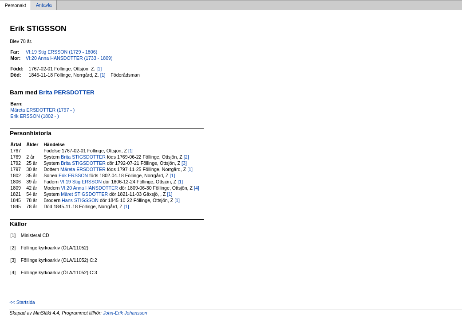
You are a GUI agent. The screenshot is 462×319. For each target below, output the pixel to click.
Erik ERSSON (73, 175)
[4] (196, 188)
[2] (186, 157)
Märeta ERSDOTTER (83, 169)
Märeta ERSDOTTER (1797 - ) (42, 110)
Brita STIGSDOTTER (83, 157)
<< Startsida (22, 302)
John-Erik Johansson (125, 312)
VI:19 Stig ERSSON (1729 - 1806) (61, 51)
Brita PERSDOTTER (67, 92)
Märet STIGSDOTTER (84, 194)
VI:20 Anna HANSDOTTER (89, 188)
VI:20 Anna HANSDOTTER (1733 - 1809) (69, 58)
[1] (99, 68)
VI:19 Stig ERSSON (81, 181)
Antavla (44, 5)
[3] (184, 163)
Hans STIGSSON (80, 200)
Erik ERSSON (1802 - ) (34, 116)
